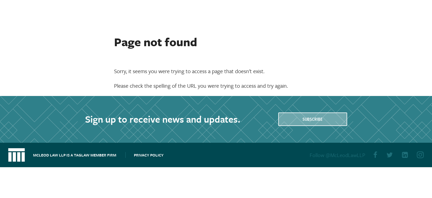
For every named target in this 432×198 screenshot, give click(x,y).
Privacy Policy (149, 155)
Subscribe (313, 119)
